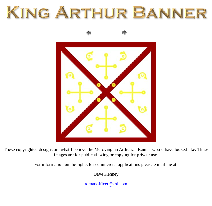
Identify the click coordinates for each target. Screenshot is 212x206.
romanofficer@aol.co (104, 183)
